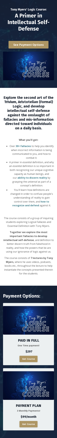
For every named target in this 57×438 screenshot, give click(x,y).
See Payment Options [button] (28, 45)
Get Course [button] (28, 358)
